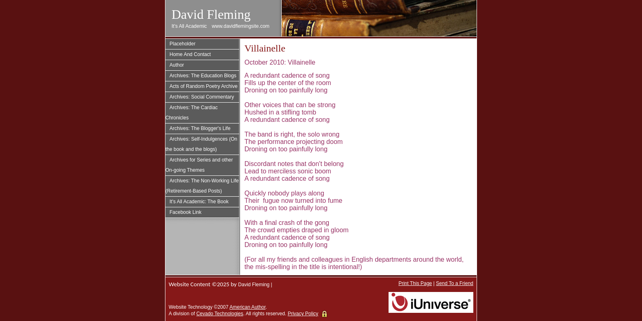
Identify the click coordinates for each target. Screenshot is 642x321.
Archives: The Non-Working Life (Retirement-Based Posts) (202, 186)
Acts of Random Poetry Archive (203, 86)
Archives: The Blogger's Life (200, 128)
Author (177, 65)
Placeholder (182, 44)
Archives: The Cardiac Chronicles (191, 113)
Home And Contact (190, 54)
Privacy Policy (303, 314)
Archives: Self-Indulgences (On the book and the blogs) (201, 144)
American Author (248, 307)
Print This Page (415, 283)
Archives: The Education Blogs (203, 76)
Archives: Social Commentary (202, 97)
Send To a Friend (454, 283)
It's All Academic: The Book (199, 201)
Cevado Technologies (219, 314)
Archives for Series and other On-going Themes (199, 165)
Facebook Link (185, 212)
